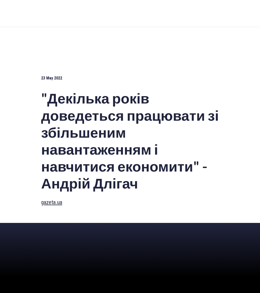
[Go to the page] (130, 13)
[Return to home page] (39, 232)
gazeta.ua (51, 202)
